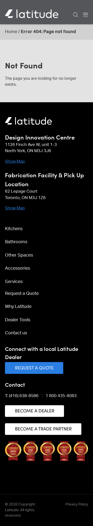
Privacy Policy (76, 504)
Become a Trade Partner (43, 428)
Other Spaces (19, 255)
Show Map (15, 161)
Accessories (17, 268)
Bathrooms (16, 242)
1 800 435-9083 (61, 396)
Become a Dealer (34, 410)
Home (11, 32)
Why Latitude (18, 306)
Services (14, 282)
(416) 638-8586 (23, 396)
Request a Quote (22, 293)
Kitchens (14, 229)
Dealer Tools (17, 320)
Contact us (16, 333)
